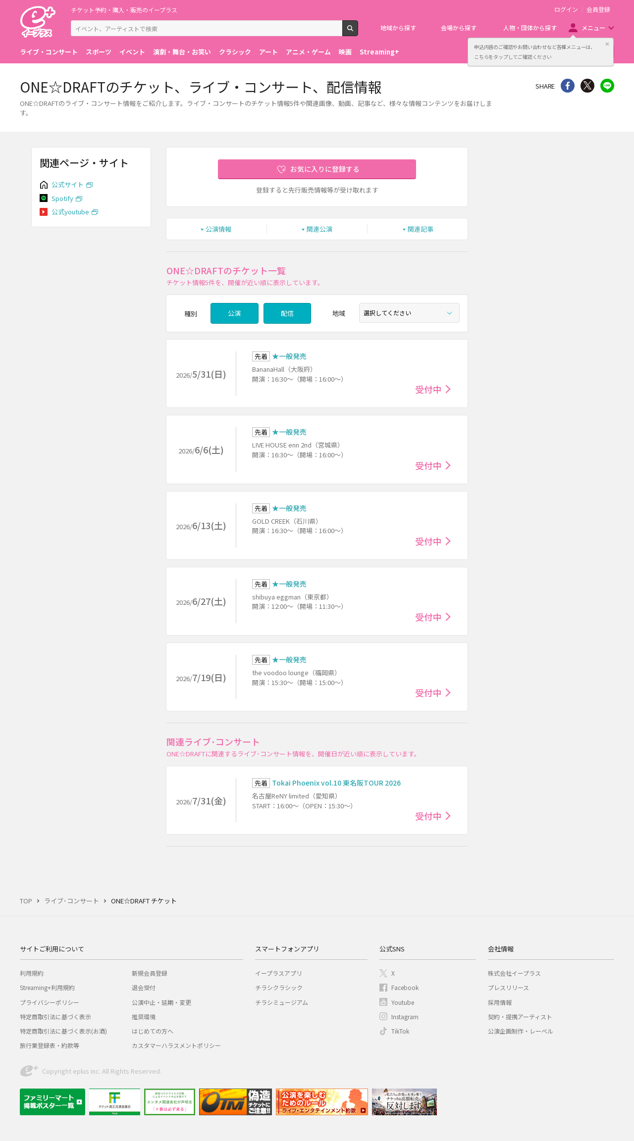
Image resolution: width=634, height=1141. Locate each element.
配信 (287, 313)
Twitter (587, 86)
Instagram (405, 1016)
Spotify (62, 198)
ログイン (566, 9)
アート (268, 51)
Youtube (402, 1002)
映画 (345, 51)
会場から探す (458, 27)
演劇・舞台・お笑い (182, 51)
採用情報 (500, 1002)
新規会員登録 (149, 973)
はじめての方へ (152, 1031)
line (607, 86)
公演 (234, 313)
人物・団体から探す (530, 27)
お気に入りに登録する (325, 169)
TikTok (400, 1031)
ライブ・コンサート (49, 51)
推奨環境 (144, 1016)
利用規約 (32, 973)
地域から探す (398, 27)
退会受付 (144, 987)
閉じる (607, 44)
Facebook (405, 987)
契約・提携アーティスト (520, 1016)
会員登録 (598, 9)
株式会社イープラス (514, 973)
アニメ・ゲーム (308, 51)
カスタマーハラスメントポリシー (176, 1045)
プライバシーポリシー (49, 1002)
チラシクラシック (279, 987)
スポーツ (98, 51)
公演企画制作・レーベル (520, 1031)
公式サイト (68, 184)
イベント (132, 51)
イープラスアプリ (278, 973)
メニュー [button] (593, 27)
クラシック (235, 51)
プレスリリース (508, 987)
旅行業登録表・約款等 (49, 1045)
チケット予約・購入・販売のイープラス (124, 9)
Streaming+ (379, 51)
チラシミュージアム (281, 1002)
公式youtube (70, 211)
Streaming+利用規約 (47, 987)
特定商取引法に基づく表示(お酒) (63, 1031)
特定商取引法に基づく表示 (55, 1016)
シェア (568, 86)
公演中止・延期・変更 (161, 1002)
